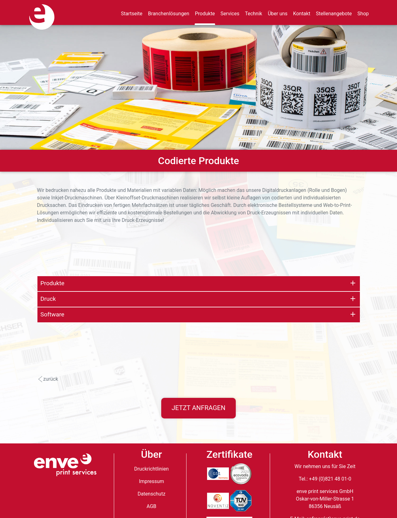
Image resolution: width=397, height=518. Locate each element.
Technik (253, 14)
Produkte (205, 14)
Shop (363, 14)
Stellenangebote (334, 14)
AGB (151, 506)
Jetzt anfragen (198, 408)
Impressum (151, 481)
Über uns (278, 14)
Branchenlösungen (168, 14)
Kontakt (301, 14)
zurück (50, 379)
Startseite (132, 14)
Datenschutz (151, 494)
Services (229, 14)
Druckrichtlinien (151, 469)
